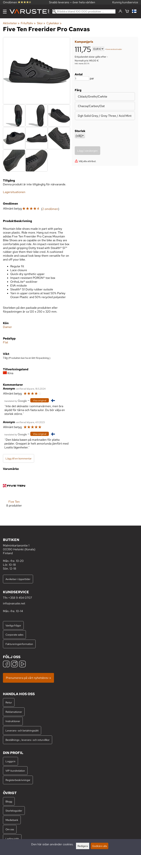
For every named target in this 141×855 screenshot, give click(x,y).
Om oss (10, 829)
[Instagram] (14, 664)
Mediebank (12, 820)
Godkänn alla (99, 846)
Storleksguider (14, 810)
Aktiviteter (11, 23)
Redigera (82, 846)
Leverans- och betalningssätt (22, 730)
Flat (5, 342)
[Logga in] (120, 11)
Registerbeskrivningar (18, 780)
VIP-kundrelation (15, 770)
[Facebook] (6, 664)
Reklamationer (14, 711)
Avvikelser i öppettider (18, 579)
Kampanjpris (84, 42)
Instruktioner (13, 721)
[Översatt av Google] (15, 401)
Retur (9, 702)
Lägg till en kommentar (19, 458)
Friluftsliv (28, 23)
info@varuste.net (14, 603)
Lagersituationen (14, 192)
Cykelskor (54, 23)
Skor (41, 23)
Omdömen (17, 2)
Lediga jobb (12, 838)
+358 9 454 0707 (20, 598)
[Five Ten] (14, 494)
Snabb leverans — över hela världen (72, 2)
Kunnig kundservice (125, 2)
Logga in (10, 761)
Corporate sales (14, 634)
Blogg (9, 801)
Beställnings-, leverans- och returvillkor (28, 740)
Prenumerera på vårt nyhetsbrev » (28, 678)
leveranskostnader (114, 49)
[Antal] (82, 78)
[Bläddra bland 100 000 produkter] (84, 11)
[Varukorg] (127, 11)
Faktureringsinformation (19, 644)
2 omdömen (50, 209)
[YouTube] (22, 664)
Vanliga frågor (13, 625)
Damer (7, 327)
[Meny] (5, 11)
